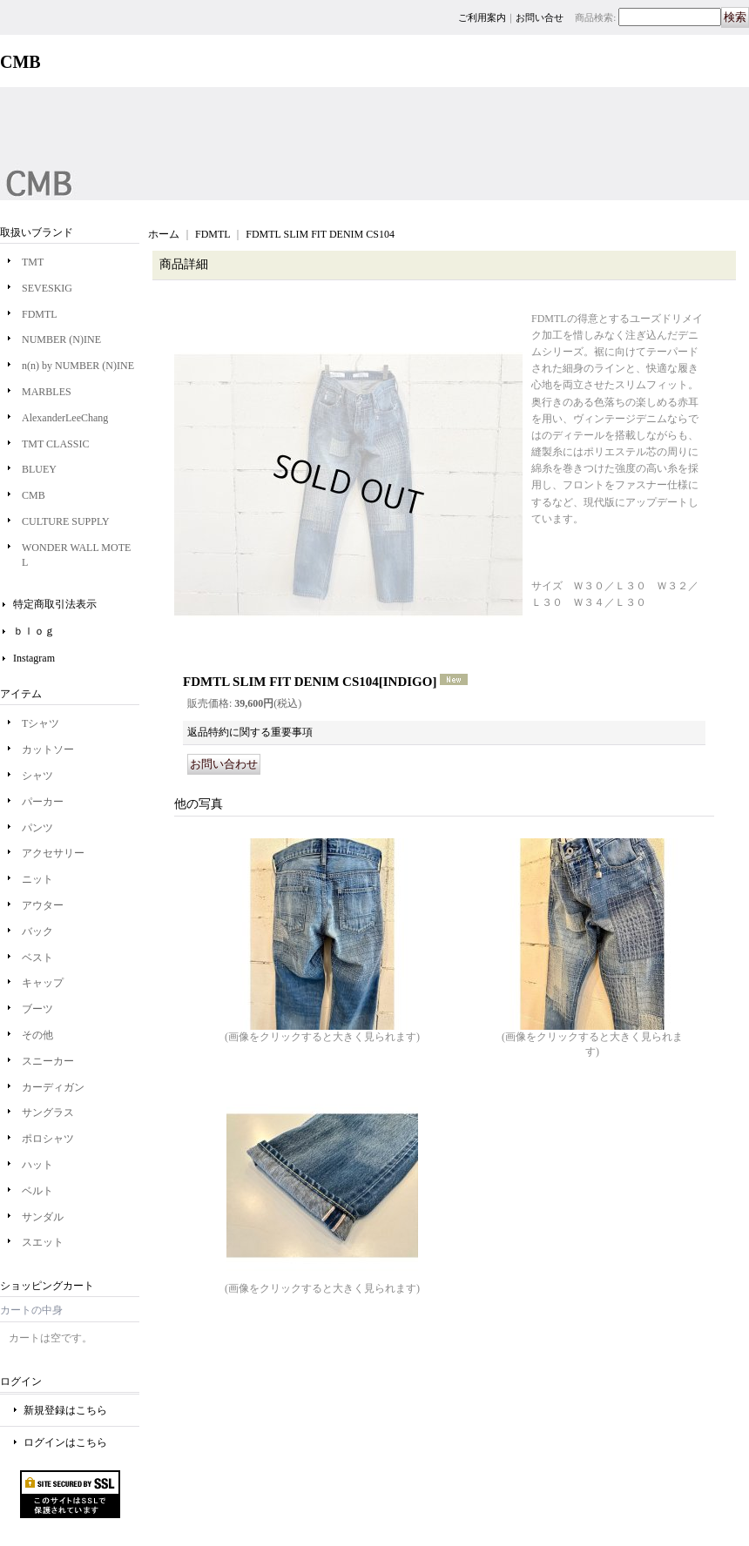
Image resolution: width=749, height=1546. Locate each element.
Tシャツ (40, 723)
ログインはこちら (65, 1442)
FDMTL (39, 314)
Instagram (34, 658)
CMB (33, 495)
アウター (43, 905)
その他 (37, 1035)
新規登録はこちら (65, 1410)
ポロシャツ (48, 1139)
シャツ (37, 776)
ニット (37, 879)
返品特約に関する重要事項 (250, 732)
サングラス (48, 1112)
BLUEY (39, 469)
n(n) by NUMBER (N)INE (78, 366)
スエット (43, 1242)
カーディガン (53, 1087)
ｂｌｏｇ (34, 631)
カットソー (48, 749)
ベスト (37, 957)
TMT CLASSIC (55, 444)
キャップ (43, 983)
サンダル (43, 1217)
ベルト (37, 1191)
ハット (37, 1165)
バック (37, 931)
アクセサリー (53, 853)
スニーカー (48, 1061)
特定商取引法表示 (55, 604)
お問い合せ (539, 17)
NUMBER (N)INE (61, 339)
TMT (33, 262)
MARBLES (46, 392)
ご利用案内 (482, 17)
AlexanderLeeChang (65, 418)
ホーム (163, 234)
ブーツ (37, 1009)
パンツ (37, 828)
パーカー (43, 802)
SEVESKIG (47, 288)
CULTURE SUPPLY (66, 521)
